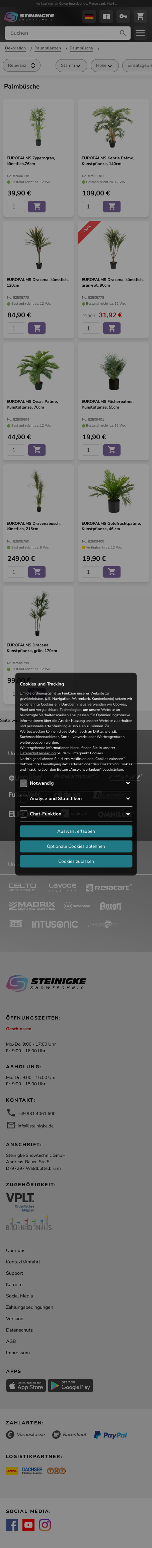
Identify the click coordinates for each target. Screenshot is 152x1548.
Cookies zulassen (76, 861)
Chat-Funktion (45, 813)
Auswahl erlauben (76, 831)
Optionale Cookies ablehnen (76, 846)
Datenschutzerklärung (38, 753)
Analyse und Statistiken (56, 798)
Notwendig (42, 783)
